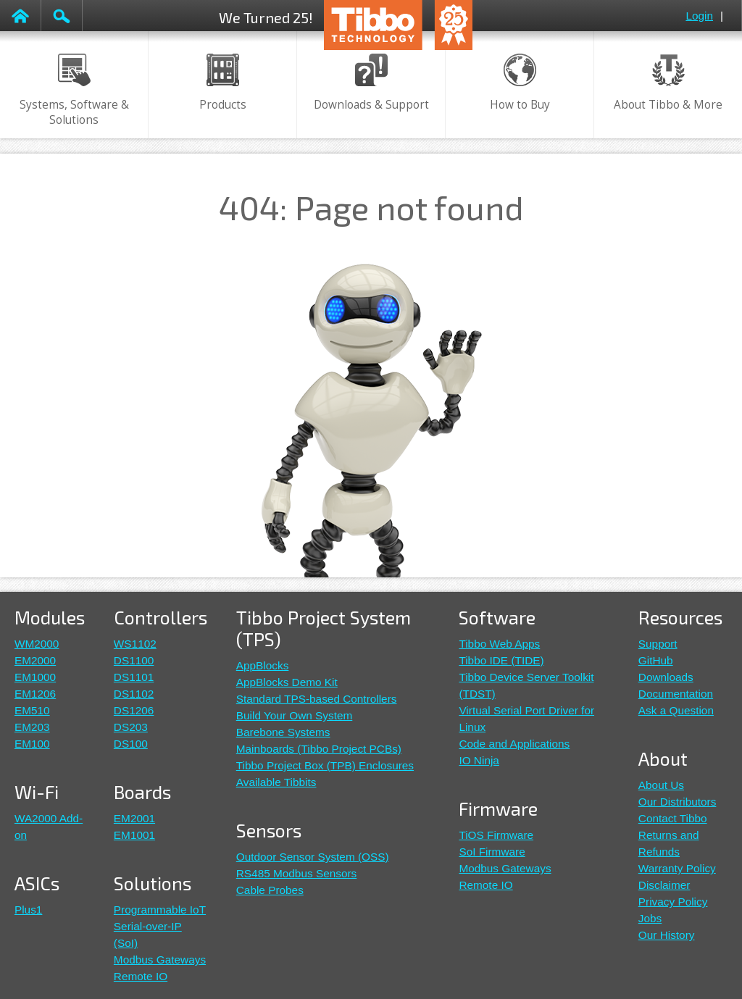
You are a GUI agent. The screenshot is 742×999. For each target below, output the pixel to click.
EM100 (32, 743)
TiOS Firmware (496, 835)
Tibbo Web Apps (499, 644)
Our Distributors (677, 801)
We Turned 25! (266, 17)
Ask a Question (676, 710)
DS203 (131, 727)
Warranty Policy (677, 868)
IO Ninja (479, 760)
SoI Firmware (492, 851)
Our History (666, 935)
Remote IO (140, 976)
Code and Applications (514, 743)
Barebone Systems (283, 732)
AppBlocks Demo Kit (287, 682)
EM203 (32, 727)
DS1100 (134, 660)
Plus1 (28, 909)
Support (658, 644)
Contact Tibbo (672, 818)
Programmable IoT (160, 909)
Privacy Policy (673, 901)
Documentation (675, 693)
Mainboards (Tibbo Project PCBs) (318, 749)
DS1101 (134, 677)
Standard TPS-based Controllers (316, 699)
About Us (661, 785)
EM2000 (35, 660)
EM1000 (35, 677)
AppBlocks (262, 665)
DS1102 (134, 693)
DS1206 (134, 710)
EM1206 (35, 693)
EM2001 (134, 818)
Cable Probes (270, 890)
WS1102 (135, 644)
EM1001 (134, 835)
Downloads (665, 677)
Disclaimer (664, 885)
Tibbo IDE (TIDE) (501, 660)
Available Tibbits (276, 782)
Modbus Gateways (160, 959)
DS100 (131, 743)
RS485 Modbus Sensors (296, 873)
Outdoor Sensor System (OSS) (312, 856)
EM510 (32, 710)
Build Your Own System (294, 715)
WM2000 (36, 644)
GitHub (655, 660)
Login (699, 15)
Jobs (650, 918)
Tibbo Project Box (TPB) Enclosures (325, 765)
